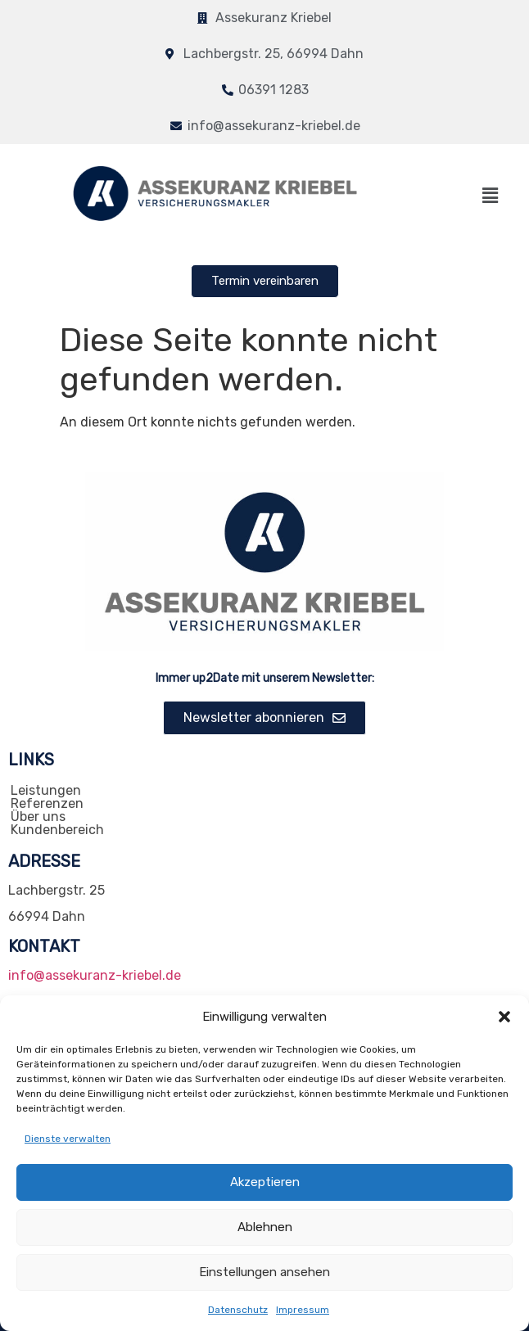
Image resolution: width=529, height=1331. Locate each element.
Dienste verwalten (68, 1138)
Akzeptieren (264, 1182)
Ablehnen (265, 1227)
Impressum (302, 1309)
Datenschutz (238, 1309)
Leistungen (46, 790)
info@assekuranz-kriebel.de (94, 975)
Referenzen (47, 803)
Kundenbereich (57, 830)
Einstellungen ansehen (264, 1273)
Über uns (38, 816)
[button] (504, 1016)
